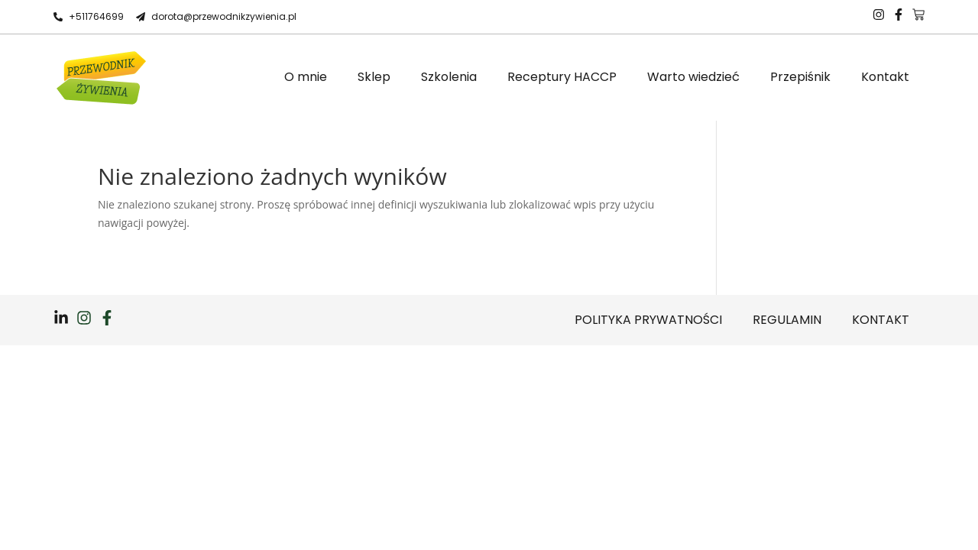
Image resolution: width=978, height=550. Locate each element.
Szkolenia (449, 77)
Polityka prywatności (648, 319)
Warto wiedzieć (693, 77)
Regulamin (787, 319)
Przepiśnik (800, 77)
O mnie (305, 77)
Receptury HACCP (562, 77)
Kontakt (885, 77)
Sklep (374, 77)
